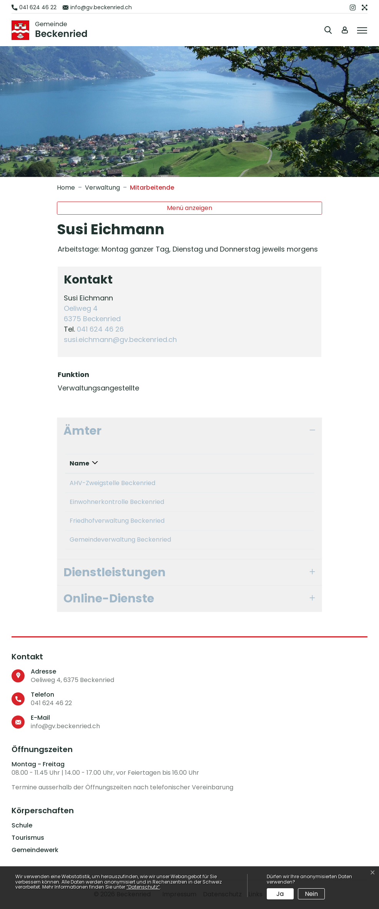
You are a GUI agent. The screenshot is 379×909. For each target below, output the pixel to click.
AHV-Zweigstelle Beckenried (112, 483)
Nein (311, 893)
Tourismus (28, 838)
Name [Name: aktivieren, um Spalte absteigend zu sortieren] (79, 463)
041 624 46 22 (51, 703)
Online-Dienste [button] (108, 598)
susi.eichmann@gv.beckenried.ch (120, 339)
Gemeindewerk (35, 850)
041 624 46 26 (100, 329)
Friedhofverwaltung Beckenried (117, 520)
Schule (22, 825)
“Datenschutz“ (143, 887)
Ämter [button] (82, 430)
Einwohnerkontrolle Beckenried (117, 501)
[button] (329, 30)
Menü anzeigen (189, 207)
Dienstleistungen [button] (114, 572)
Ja (280, 893)
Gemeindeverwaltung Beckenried (120, 539)
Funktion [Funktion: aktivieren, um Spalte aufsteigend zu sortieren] (239, 463)
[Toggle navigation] (360, 30)
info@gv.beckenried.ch (65, 726)
